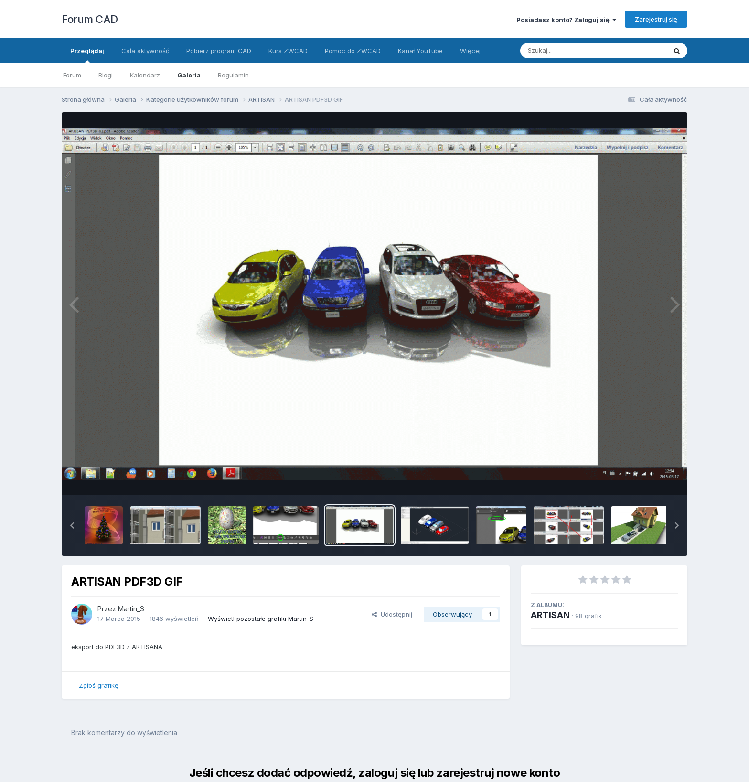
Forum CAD (90, 19)
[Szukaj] (570, 50)
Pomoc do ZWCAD (353, 50)
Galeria (189, 75)
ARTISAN (550, 615)
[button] (72, 525)
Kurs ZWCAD (288, 50)
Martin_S (131, 609)
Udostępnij (392, 614)
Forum (72, 75)
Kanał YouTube (420, 50)
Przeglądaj (87, 55)
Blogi (105, 75)
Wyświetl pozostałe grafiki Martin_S (260, 618)
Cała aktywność (145, 50)
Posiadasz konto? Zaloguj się (566, 19)
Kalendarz (145, 75)
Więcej (470, 50)
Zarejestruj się (656, 19)
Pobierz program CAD (218, 50)
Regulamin (233, 75)
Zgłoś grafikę (98, 685)
